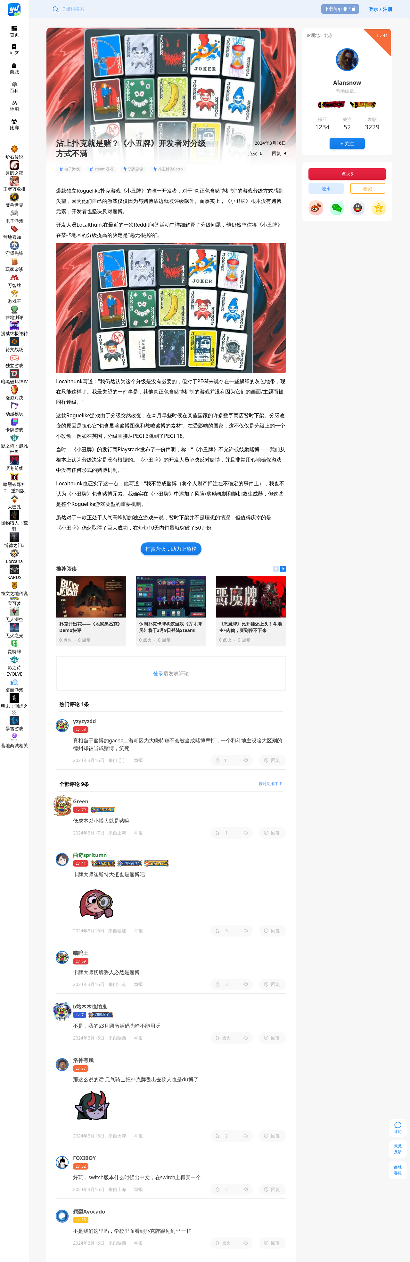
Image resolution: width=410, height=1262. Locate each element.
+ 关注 (347, 143)
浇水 (326, 189)
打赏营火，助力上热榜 (171, 548)
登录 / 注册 (380, 9)
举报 (138, 760)
